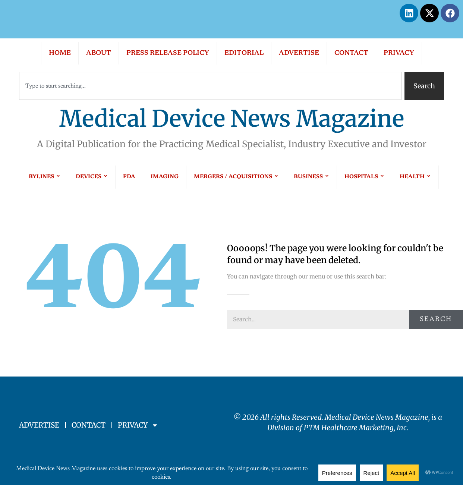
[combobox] (210, 86)
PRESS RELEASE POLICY (167, 53)
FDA (129, 177)
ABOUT (98, 53)
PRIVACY (399, 53)
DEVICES (92, 177)
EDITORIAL (244, 53)
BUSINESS (311, 177)
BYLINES (44, 177)
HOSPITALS (364, 177)
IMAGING (165, 177)
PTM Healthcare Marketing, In (353, 427)
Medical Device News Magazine (231, 118)
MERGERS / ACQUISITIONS (236, 177)
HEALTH (415, 177)
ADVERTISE (299, 53)
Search (436, 319)
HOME (60, 53)
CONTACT (351, 53)
